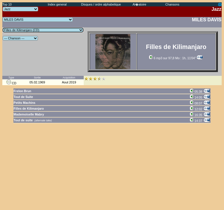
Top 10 (7, 4)
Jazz (216, 9)
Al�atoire (139, 4)
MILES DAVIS (206, 19)
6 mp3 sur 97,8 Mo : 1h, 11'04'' (172, 58)
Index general (57, 4)
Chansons (172, 4)
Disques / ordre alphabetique (101, 4)
